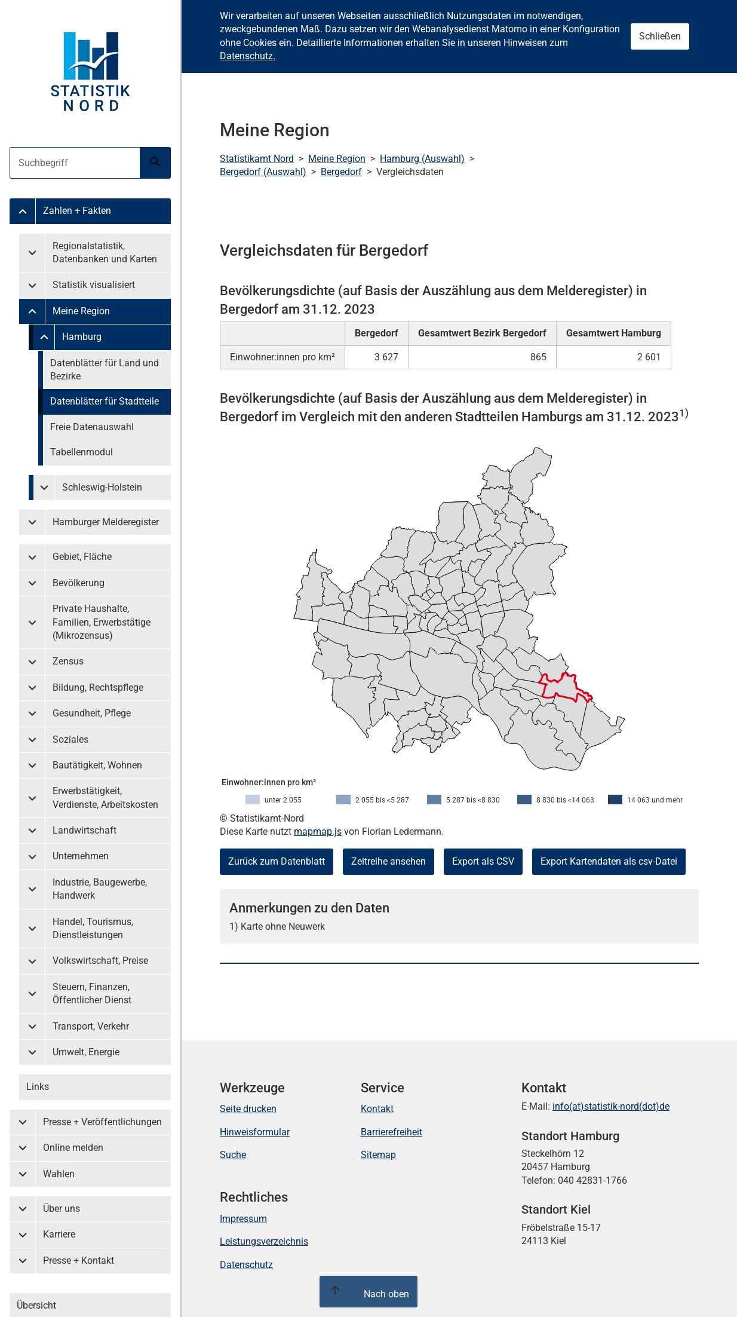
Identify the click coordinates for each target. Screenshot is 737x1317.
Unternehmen (81, 856)
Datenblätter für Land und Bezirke (104, 369)
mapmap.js (318, 831)
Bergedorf (341, 171)
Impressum (243, 1218)
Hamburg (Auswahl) (422, 158)
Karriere (59, 1234)
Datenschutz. (247, 56)
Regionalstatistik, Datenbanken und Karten (105, 252)
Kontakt (377, 1108)
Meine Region (81, 311)
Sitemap (378, 1154)
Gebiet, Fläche (82, 556)
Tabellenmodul (81, 452)
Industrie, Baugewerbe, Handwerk (100, 889)
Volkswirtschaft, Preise (100, 960)
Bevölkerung (79, 583)
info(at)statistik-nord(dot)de (611, 1106)
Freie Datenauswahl (92, 427)
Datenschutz (246, 1264)
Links (37, 1086)
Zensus (68, 661)
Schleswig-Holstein (102, 487)
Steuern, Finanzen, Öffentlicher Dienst (92, 993)
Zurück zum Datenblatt (276, 861)
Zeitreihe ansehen (388, 861)
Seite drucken (248, 1108)
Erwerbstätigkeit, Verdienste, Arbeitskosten (105, 797)
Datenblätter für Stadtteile (104, 401)
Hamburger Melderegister (106, 522)
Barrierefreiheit (391, 1132)
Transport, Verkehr (91, 1026)
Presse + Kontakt (78, 1260)
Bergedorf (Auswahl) (263, 171)
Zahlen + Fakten (77, 210)
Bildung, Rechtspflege (98, 687)
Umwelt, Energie (86, 1052)
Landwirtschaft (84, 830)
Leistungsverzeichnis (264, 1241)
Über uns (61, 1208)
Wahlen (59, 1174)
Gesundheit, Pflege (92, 713)
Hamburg (82, 336)
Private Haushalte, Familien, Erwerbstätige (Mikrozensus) (102, 622)
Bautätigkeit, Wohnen (97, 765)
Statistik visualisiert (94, 284)
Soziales (70, 739)
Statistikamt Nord (257, 158)
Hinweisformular (255, 1132)
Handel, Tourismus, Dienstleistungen (93, 928)
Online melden (73, 1147)
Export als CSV (483, 861)
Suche (233, 1154)
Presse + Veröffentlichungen (102, 1122)
